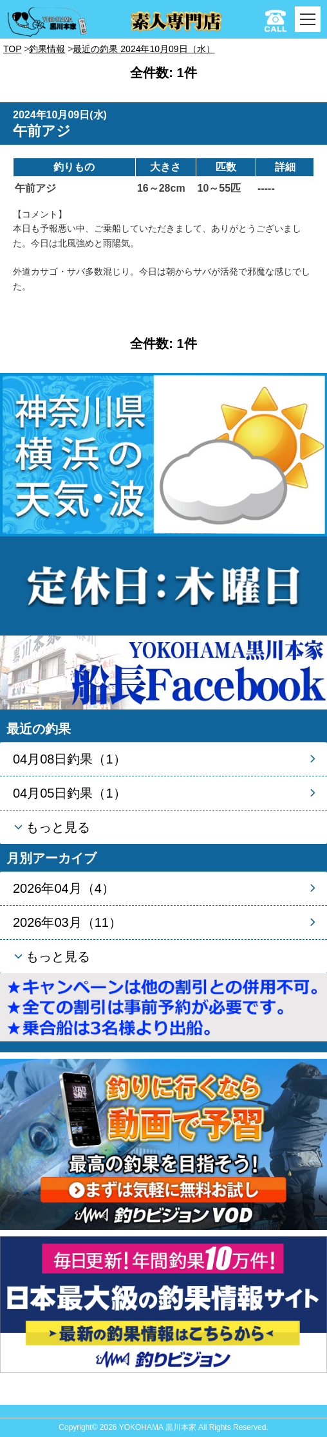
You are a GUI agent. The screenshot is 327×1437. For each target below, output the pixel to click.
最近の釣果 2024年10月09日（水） (143, 49)
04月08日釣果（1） (69, 759)
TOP (12, 49)
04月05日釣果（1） (69, 793)
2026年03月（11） (67, 922)
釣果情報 (47, 49)
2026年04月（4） (64, 888)
